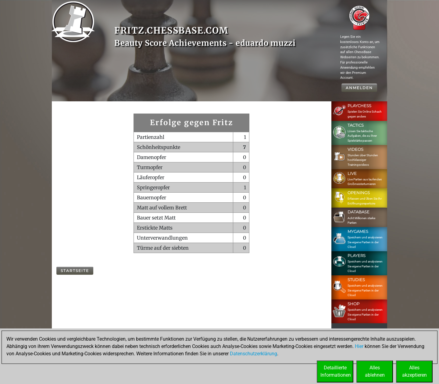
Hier (359, 346)
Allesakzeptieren (414, 371)
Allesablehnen (375, 371)
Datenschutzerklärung (253, 354)
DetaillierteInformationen (335, 371)
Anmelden (359, 87)
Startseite (75, 270)
